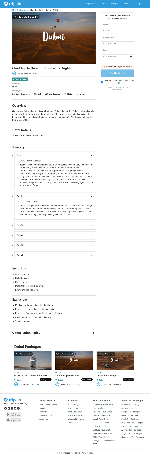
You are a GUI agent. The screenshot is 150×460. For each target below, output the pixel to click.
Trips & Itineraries (75, 412)
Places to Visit (73, 423)
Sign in (140, 4)
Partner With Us (45, 415)
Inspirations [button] (91, 4)
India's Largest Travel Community (15, 404)
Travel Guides (73, 408)
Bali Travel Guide (100, 426)
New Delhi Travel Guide (102, 412)
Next (135, 372)
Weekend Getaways (76, 419)
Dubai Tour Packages (130, 415)
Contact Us (43, 412)
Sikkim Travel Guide (101, 437)
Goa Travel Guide (100, 408)
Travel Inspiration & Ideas (103, 405)
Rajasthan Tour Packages (131, 426)
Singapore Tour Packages (131, 433)
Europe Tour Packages (130, 412)
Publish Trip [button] (127, 4)
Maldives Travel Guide (102, 430)
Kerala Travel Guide (101, 423)
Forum (103, 4)
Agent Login (44, 419)
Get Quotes (45, 379)
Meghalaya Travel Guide (102, 433)
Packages (114, 4)
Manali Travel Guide (101, 419)
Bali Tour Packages (129, 408)
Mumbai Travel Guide (101, 415)
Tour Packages (22, 10)
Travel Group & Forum (77, 415)
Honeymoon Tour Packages (132, 437)
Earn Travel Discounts (48, 405)
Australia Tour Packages (131, 430)
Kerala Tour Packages (130, 419)
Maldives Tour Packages (131, 405)
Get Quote (117, 73)
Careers (42, 408)
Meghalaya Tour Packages (132, 423)
